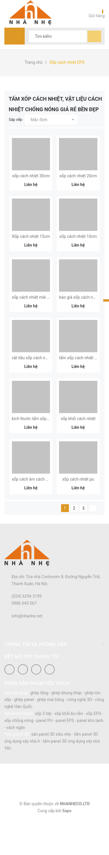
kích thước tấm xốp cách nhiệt (39, 448)
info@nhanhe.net (27, 651)
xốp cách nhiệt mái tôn (32, 315)
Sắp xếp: (16, 119)
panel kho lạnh (90, 756)
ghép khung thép (66, 728)
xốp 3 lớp (43, 749)
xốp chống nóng (18, 756)
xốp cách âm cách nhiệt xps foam (42, 515)
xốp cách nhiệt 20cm (78, 181)
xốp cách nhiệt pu (78, 515)
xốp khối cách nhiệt (78, 448)
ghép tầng (39, 728)
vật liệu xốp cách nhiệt (32, 381)
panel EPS (65, 756)
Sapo (67, 846)
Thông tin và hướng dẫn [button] (54, 680)
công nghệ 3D (79, 735)
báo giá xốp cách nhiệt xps (83, 315)
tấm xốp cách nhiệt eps (80, 381)
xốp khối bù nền (69, 749)
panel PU (44, 756)
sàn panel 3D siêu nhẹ (51, 770)
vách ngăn (15, 763)
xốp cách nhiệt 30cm (31, 181)
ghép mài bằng (50, 735)
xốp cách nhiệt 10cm (78, 248)
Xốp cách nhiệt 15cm (31, 248)
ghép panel (24, 735)
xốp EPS (93, 749)
